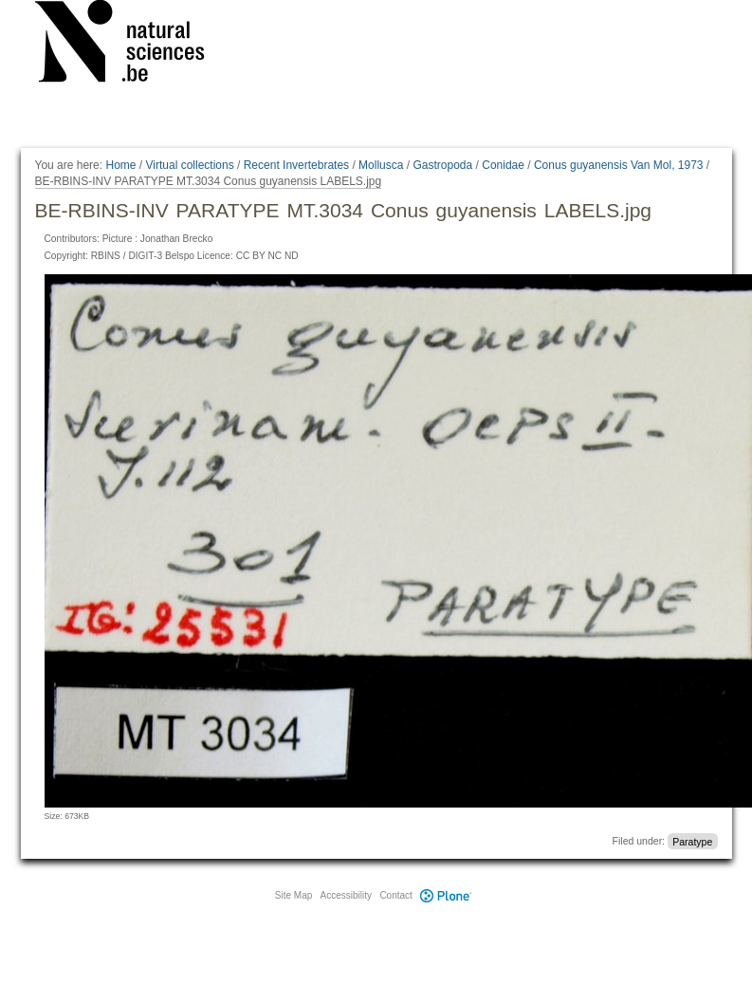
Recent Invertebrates (296, 165)
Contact (395, 895)
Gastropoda (442, 165)
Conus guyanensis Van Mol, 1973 (619, 165)
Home (120, 165)
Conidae (503, 165)
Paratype (692, 840)
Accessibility (346, 895)
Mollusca (380, 165)
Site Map (293, 895)
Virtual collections (190, 165)
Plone (446, 895)
